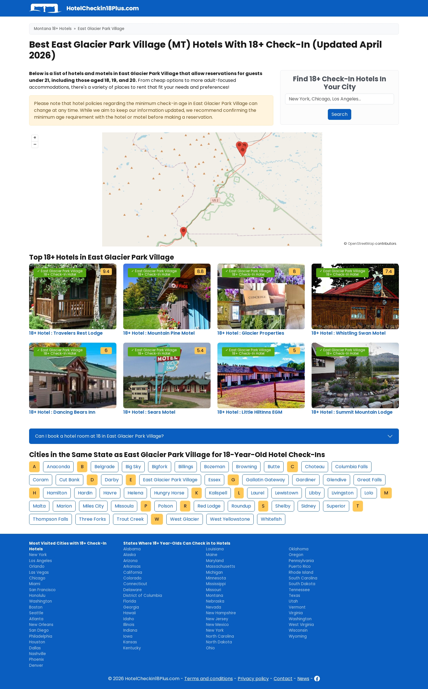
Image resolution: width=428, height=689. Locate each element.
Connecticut (135, 584)
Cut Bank (69, 479)
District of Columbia (142, 595)
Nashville (37, 653)
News (303, 678)
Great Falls (369, 479)
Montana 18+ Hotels (53, 28)
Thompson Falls (50, 519)
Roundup (241, 506)
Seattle (36, 613)
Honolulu (37, 595)
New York (38, 554)
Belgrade (104, 466)
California (132, 572)
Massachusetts (220, 566)
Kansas (130, 642)
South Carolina (303, 578)
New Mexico (217, 624)
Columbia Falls (351, 466)
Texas (294, 595)
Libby (315, 493)
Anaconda (58, 466)
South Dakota (302, 584)
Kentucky (132, 648)
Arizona (130, 560)
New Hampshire (221, 613)
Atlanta (36, 619)
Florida (129, 601)
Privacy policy (253, 678)
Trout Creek (130, 519)
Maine (211, 554)
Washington (40, 601)
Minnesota (216, 578)
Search (340, 114)
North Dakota (219, 642)
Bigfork (159, 466)
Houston (37, 642)
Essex (214, 479)
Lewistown (286, 493)
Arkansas (132, 566)
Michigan (214, 572)
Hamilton (57, 493)
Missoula (124, 506)
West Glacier (184, 519)
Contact (283, 678)
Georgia (131, 607)
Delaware (132, 590)
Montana (214, 595)
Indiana (130, 630)
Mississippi (216, 584)
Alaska (129, 554)
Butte (274, 466)
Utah (293, 601)
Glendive (336, 479)
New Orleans (41, 624)
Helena (135, 493)
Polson (165, 506)
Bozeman (214, 466)
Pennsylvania (301, 560)
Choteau (314, 466)
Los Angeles (40, 560)
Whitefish (271, 519)
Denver (36, 665)
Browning (246, 466)
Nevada (213, 607)
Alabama (132, 549)
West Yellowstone (230, 519)
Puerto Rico (300, 566)
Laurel (257, 493)
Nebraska (215, 601)
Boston (36, 607)
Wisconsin (298, 630)
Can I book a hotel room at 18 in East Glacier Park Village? (99, 436)
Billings (185, 466)
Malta (39, 506)
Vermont (297, 607)
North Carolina (220, 636)
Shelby (282, 506)
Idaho (128, 619)
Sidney (308, 506)
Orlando (37, 566)
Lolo (368, 493)
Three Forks (92, 519)
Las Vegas (39, 572)
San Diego (39, 630)
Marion (64, 506)
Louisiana (215, 549)
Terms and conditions (208, 678)
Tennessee (299, 590)
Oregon (296, 554)
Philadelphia (40, 636)
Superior (336, 506)
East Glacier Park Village (170, 479)
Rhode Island (301, 572)
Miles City (93, 506)
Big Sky (133, 466)
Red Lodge (209, 506)
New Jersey (217, 619)
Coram (41, 479)
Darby (112, 479)
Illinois (128, 624)
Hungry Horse (169, 493)
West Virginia (301, 624)
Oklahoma (298, 549)
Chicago (37, 578)
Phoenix (36, 659)
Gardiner (306, 479)
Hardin (85, 493)
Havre (110, 493)
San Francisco (42, 590)
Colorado (132, 578)
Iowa (127, 636)
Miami (34, 584)
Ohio (210, 648)
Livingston (343, 493)
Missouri (213, 590)
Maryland (215, 560)
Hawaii (129, 613)
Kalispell (218, 493)
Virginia (296, 613)
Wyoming (298, 636)
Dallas (35, 648)
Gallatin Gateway (265, 479)
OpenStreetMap (361, 243)
